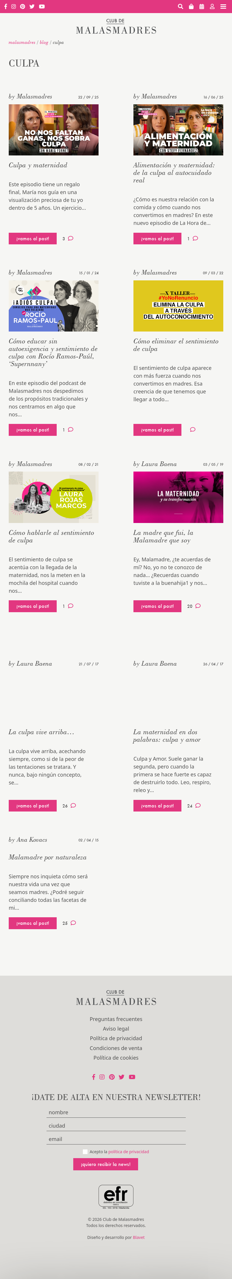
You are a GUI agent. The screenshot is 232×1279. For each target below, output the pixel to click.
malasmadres (22, 42)
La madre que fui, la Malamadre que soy (163, 536)
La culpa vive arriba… (42, 731)
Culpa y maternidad (38, 164)
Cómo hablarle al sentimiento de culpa (51, 536)
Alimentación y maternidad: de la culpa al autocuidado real (174, 172)
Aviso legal (116, 1028)
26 (69, 806)
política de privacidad (128, 1151)
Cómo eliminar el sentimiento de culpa (176, 344)
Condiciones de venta (116, 1048)
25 (69, 923)
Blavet (139, 1237)
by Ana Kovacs (28, 839)
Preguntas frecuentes (116, 1018)
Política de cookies (116, 1057)
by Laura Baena (155, 464)
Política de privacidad (116, 1038)
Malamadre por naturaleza (48, 856)
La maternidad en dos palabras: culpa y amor (167, 735)
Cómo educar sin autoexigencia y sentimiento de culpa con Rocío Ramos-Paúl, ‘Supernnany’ (53, 352)
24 (194, 806)
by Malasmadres (30, 96)
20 (194, 606)
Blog (44, 42)
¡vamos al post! (32, 238)
